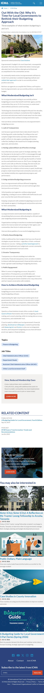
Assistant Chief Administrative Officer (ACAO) (20, 364)
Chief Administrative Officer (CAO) (15, 356)
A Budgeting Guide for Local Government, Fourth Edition (21, 420)
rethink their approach (8, 80)
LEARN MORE (11, 396)
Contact (20, 660)
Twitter (22, 655)
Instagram (27, 655)
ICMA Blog (13, 8)
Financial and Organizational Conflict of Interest (28, 684)
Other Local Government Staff (14, 369)
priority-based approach (30, 244)
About (11, 660)
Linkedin (32, 655)
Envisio (19, 327)
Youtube (18, 655)
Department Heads (10, 360)
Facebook (13, 655)
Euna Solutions (25, 60)
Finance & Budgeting (10, 344)
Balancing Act (9, 327)
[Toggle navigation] (41, 3)
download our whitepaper (16, 325)
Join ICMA (31, 660)
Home (5, 8)
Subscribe (37, 673)
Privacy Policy (31, 682)
